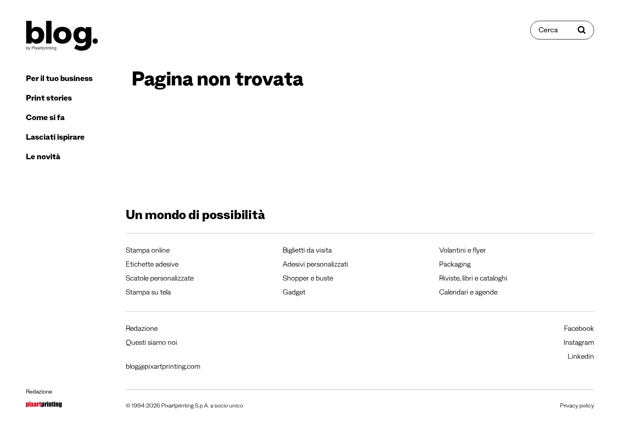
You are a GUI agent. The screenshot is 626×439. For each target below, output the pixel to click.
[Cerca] (562, 30)
